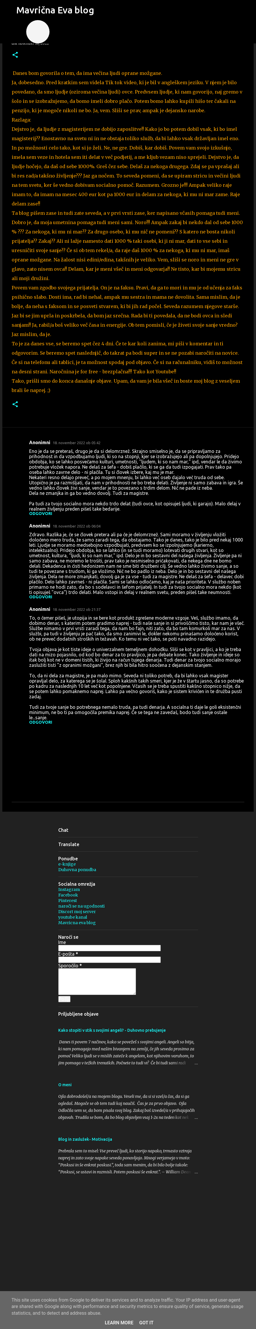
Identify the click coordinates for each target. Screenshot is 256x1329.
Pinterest (67, 900)
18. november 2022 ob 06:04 (76, 526)
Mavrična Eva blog (55, 10)
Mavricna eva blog (77, 922)
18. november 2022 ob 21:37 (76, 609)
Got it (146, 1323)
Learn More (119, 1323)
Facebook (68, 895)
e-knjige (67, 864)
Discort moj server (77, 911)
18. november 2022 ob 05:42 (76, 443)
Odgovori (40, 513)
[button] (15, 55)
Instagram (69, 889)
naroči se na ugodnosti (81, 906)
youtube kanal (72, 917)
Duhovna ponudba (77, 869)
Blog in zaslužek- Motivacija (85, 1139)
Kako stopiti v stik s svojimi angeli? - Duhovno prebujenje (112, 1030)
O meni (65, 1084)
